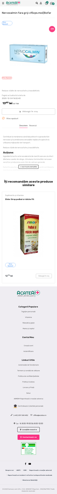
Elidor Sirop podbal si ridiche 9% (19, 199)
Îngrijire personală (28, 312)
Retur (28, 393)
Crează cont (28, 346)
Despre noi (9, 470)
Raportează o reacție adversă (40, 470)
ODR (24, 470)
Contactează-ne (28, 437)
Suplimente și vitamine (14, 195)
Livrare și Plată (28, 387)
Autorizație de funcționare (28, 365)
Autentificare (28, 351)
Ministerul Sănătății (30, 480)
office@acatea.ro (38, 415)
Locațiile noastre (28, 430)
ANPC (18, 470)
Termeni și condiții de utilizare (28, 371)
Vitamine (28, 317)
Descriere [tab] (23, 125)
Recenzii (33, 125)
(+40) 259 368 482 (19, 415)
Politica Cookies (28, 382)
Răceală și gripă (28, 323)
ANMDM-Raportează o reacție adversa (28, 399)
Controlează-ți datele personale (28, 406)
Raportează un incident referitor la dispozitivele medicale (30, 475)
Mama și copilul (28, 328)
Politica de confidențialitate (28, 376)
